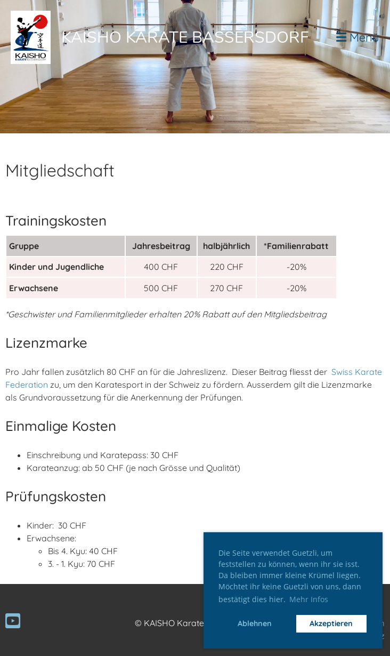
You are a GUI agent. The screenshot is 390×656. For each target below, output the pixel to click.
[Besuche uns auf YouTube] (12, 620)
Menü (357, 37)
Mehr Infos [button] (308, 599)
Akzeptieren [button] (331, 623)
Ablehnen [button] (255, 623)
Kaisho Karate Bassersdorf (185, 38)
